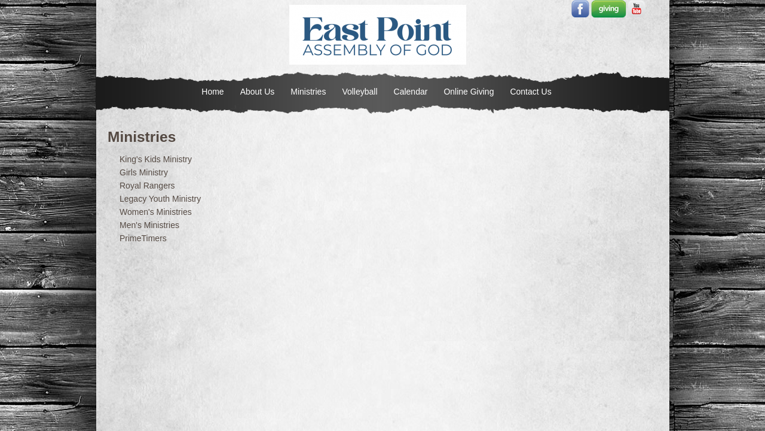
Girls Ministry (144, 172)
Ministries (308, 91)
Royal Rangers (147, 185)
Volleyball (359, 91)
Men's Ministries (149, 225)
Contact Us (530, 91)
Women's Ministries (156, 212)
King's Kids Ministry (156, 159)
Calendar (411, 91)
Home (212, 91)
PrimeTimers (143, 238)
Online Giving (468, 91)
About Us (257, 91)
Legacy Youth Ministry (160, 199)
